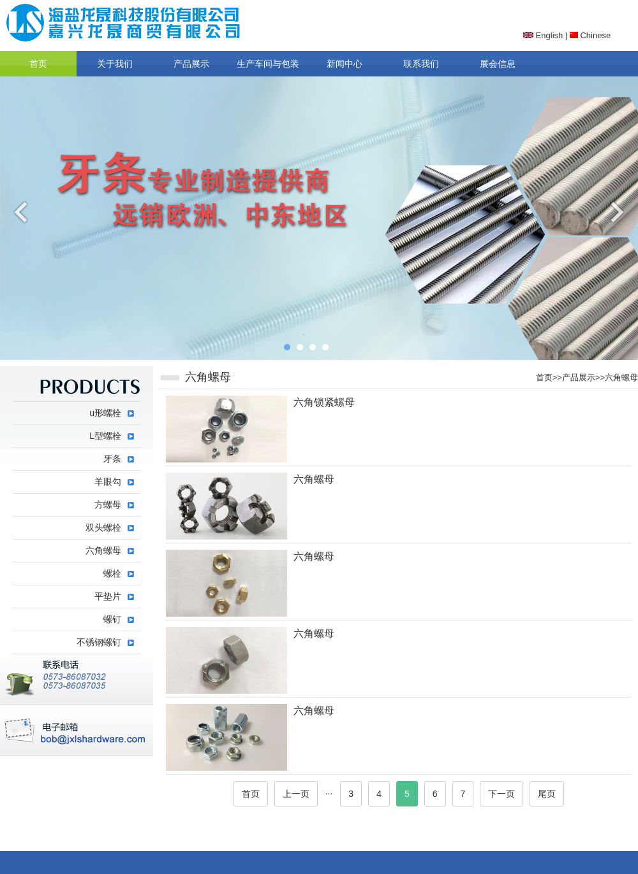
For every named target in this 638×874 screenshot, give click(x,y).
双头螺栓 (103, 527)
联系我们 (421, 64)
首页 (38, 64)
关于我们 (115, 64)
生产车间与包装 (268, 64)
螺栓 (112, 573)
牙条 (112, 459)
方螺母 (107, 504)
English (543, 35)
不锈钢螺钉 (99, 642)
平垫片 (107, 596)
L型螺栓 (105, 436)
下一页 (501, 794)
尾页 (547, 794)
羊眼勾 (107, 481)
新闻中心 (344, 64)
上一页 (296, 794)
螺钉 (112, 619)
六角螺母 (621, 377)
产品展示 (191, 64)
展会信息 (498, 64)
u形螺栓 (105, 413)
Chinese (590, 35)
